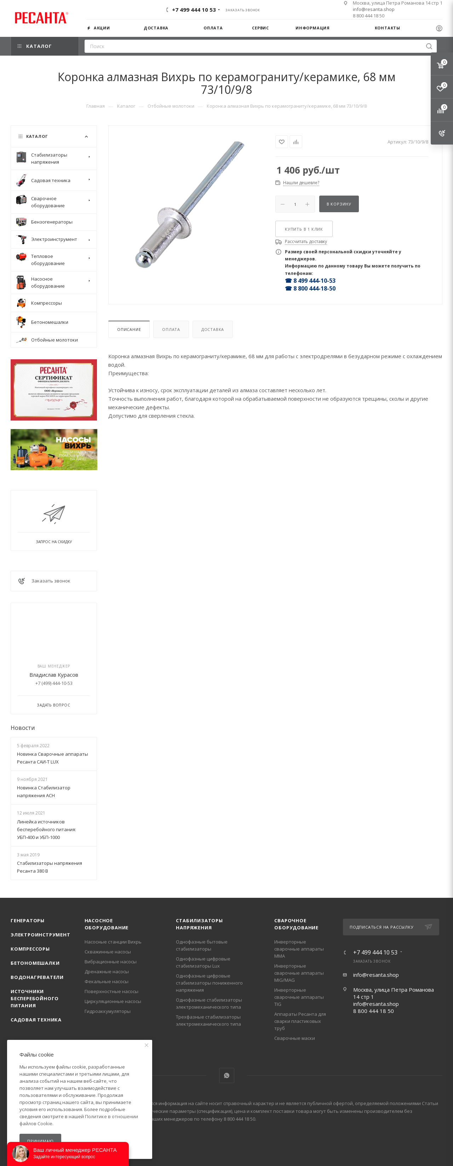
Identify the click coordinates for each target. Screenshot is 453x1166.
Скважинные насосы (108, 951)
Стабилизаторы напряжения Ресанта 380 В (49, 867)
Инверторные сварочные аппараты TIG (299, 997)
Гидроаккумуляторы (108, 1011)
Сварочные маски (294, 1038)
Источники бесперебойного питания (35, 998)
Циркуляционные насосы (113, 1001)
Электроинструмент (40, 934)
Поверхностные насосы (111, 991)
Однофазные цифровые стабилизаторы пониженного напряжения (209, 983)
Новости (23, 728)
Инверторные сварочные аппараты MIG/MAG (299, 973)
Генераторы (28, 920)
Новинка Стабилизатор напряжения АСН (43, 791)
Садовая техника (36, 1019)
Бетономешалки (35, 963)
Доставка (212, 329)
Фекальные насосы (106, 981)
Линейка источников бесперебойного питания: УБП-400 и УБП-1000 (46, 829)
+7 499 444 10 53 (194, 9)
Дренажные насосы (107, 971)
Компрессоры (30, 949)
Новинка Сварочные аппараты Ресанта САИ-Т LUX (52, 758)
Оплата (171, 329)
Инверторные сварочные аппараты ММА (299, 949)
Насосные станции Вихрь (113, 942)
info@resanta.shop (374, 9)
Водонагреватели (37, 977)
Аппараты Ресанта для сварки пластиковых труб (300, 1021)
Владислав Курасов (53, 674)
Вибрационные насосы (111, 961)
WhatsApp (226, 1075)
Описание (129, 329)
